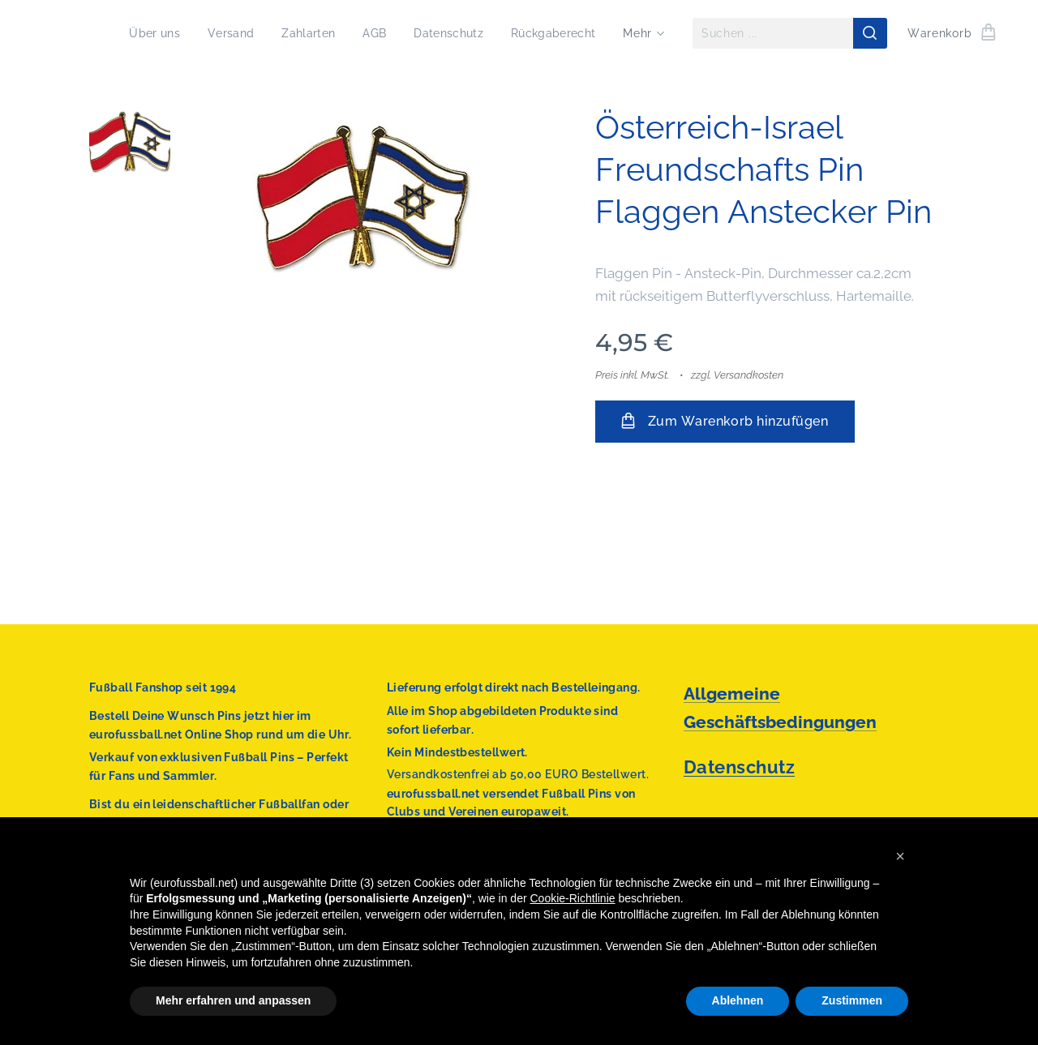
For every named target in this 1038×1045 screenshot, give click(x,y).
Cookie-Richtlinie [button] (573, 898)
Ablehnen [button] (738, 1000)
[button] (900, 856)
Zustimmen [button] (851, 1000)
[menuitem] (140, 33)
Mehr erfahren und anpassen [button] (233, 1000)
